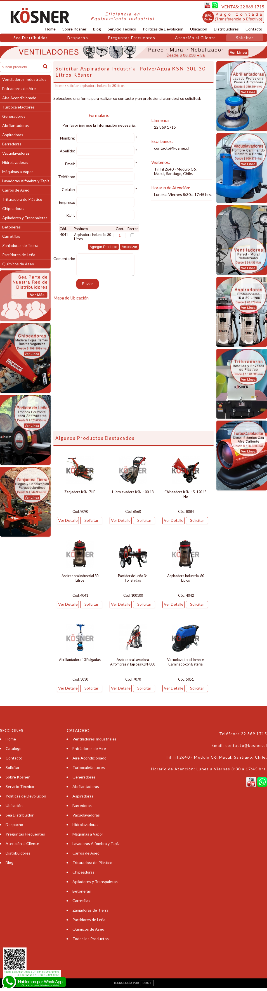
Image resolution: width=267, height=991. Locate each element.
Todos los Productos (90, 942)
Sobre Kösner (74, 29)
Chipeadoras (13, 208)
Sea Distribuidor (30, 37)
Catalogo (14, 751)
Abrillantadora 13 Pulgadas (80, 663)
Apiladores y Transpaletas (25, 217)
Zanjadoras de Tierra (20, 245)
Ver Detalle (68, 523)
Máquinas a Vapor (17, 171)
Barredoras (12, 143)
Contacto (253, 29)
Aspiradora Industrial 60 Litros (185, 581)
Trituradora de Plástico (22, 199)
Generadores (13, 116)
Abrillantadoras (15, 125)
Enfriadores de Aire (19, 88)
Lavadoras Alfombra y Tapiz (25, 180)
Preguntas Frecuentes (131, 37)
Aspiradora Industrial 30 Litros (80, 581)
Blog (97, 29)
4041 (64, 235)
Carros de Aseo (15, 190)
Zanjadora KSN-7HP (79, 495)
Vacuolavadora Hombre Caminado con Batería (185, 665)
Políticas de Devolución (163, 29)
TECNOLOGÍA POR (133, 986)
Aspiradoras (12, 134)
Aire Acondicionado (19, 97)
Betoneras (11, 227)
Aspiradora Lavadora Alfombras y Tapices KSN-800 (132, 665)
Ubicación (198, 29)
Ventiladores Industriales (24, 79)
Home (50, 29)
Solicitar (245, 37)
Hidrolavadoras (15, 162)
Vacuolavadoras (16, 153)
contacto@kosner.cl (171, 148)
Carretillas (11, 236)
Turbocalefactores (18, 107)
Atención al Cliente (195, 37)
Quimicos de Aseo (18, 263)
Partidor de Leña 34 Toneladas (133, 581)
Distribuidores (226, 29)
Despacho (77, 37)
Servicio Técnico (122, 29)
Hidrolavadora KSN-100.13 (132, 495)
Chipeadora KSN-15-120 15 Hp (185, 497)
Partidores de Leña (18, 254)
